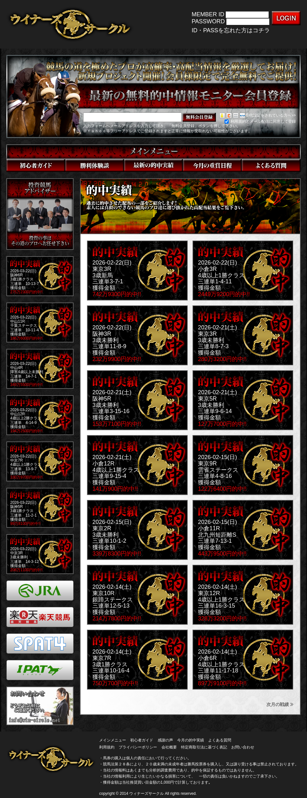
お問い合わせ (242, 747)
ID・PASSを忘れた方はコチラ (231, 30)
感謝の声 (165, 740)
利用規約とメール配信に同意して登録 (260, 121)
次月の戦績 (280, 704)
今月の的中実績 (190, 740)
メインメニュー (112, 740)
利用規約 (106, 747)
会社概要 (169, 747)
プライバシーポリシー (138, 747)
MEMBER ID (208, 14)
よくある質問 (219, 740)
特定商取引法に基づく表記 (204, 747)
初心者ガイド (141, 740)
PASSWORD (208, 22)
